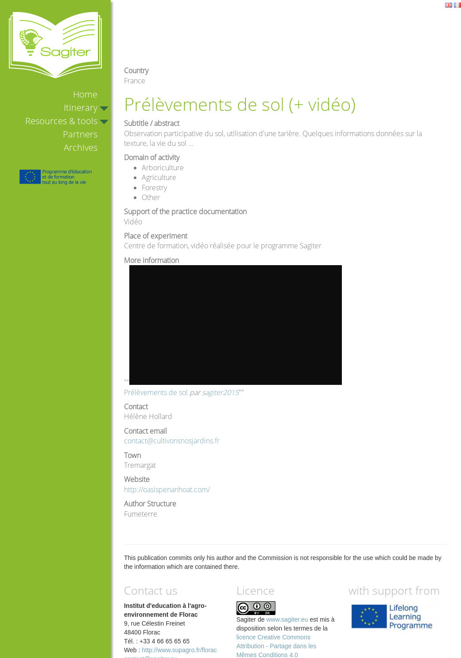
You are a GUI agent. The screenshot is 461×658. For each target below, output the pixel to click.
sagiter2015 (220, 392)
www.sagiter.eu (287, 619)
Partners (80, 134)
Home (85, 94)
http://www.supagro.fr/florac (179, 650)
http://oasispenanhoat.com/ (167, 489)
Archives (80, 147)
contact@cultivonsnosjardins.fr (172, 441)
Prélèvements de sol (156, 392)
